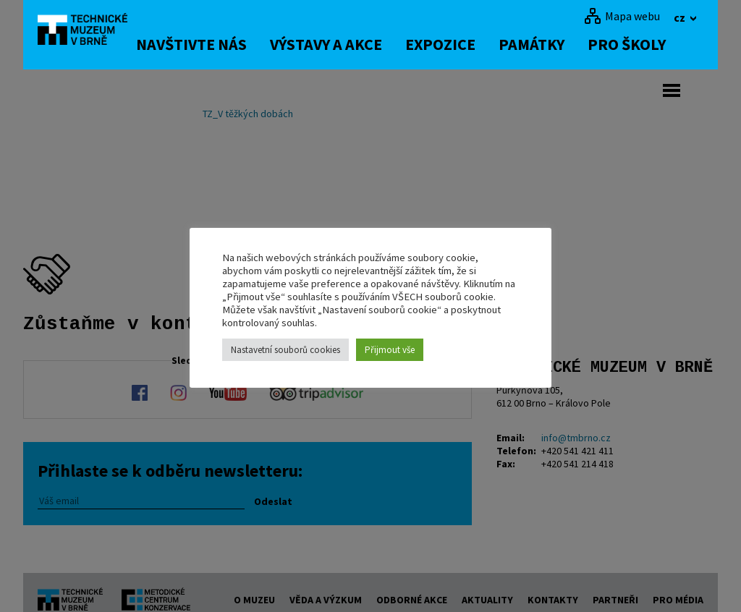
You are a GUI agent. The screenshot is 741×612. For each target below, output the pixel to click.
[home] (91, 32)
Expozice (463, 44)
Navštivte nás (214, 44)
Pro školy (650, 44)
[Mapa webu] (622, 16)
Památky (555, 44)
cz (680, 17)
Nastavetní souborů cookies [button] (285, 350)
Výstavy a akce (349, 44)
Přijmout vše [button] (390, 350)
